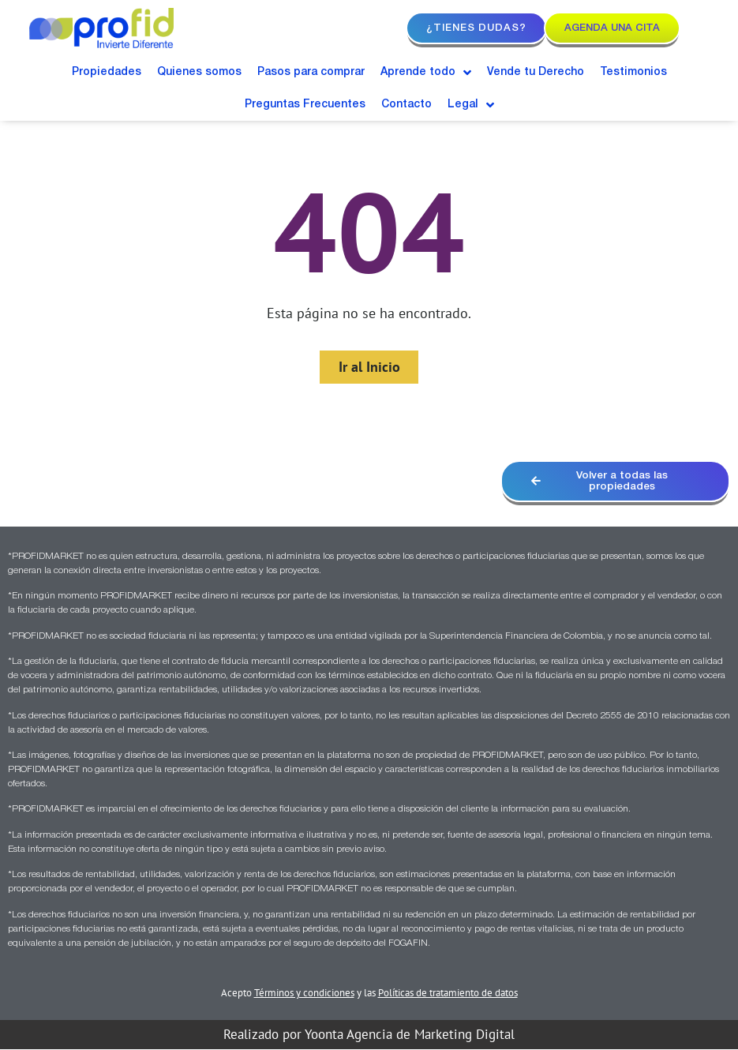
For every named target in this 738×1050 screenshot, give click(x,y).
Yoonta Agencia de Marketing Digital (410, 1035)
